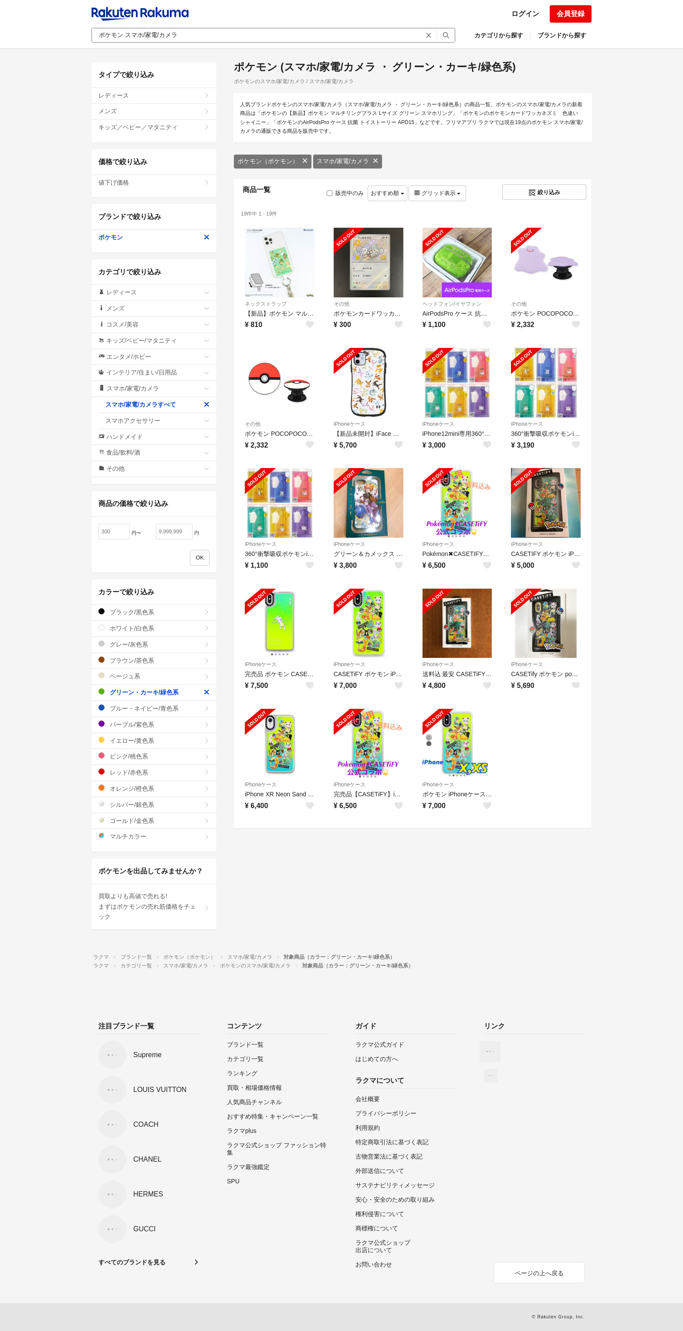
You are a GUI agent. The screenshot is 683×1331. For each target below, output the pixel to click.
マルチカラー (154, 836)
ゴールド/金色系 (154, 820)
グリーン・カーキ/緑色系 (154, 692)
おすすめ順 (387, 193)
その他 (341, 304)
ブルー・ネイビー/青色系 (154, 708)
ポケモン (154, 237)
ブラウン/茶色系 (154, 660)
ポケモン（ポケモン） (272, 161)
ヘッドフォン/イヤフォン (452, 304)
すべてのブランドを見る (132, 1262)
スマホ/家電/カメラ (348, 161)
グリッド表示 (437, 193)
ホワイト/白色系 (154, 628)
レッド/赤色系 (154, 772)
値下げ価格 (154, 182)
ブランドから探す (562, 35)
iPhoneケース (349, 424)
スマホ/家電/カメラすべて (157, 404)
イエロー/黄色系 (154, 740)
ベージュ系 (154, 676)
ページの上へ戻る (539, 1273)
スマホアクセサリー (157, 420)
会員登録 (571, 13)
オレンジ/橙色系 (154, 788)
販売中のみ (345, 193)
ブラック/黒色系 (154, 612)
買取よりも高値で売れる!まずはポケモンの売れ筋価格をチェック (154, 906)
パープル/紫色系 (154, 724)
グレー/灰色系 (154, 644)
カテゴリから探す (498, 35)
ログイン (525, 13)
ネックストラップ (266, 304)
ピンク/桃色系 (154, 756)
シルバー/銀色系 (154, 804)
